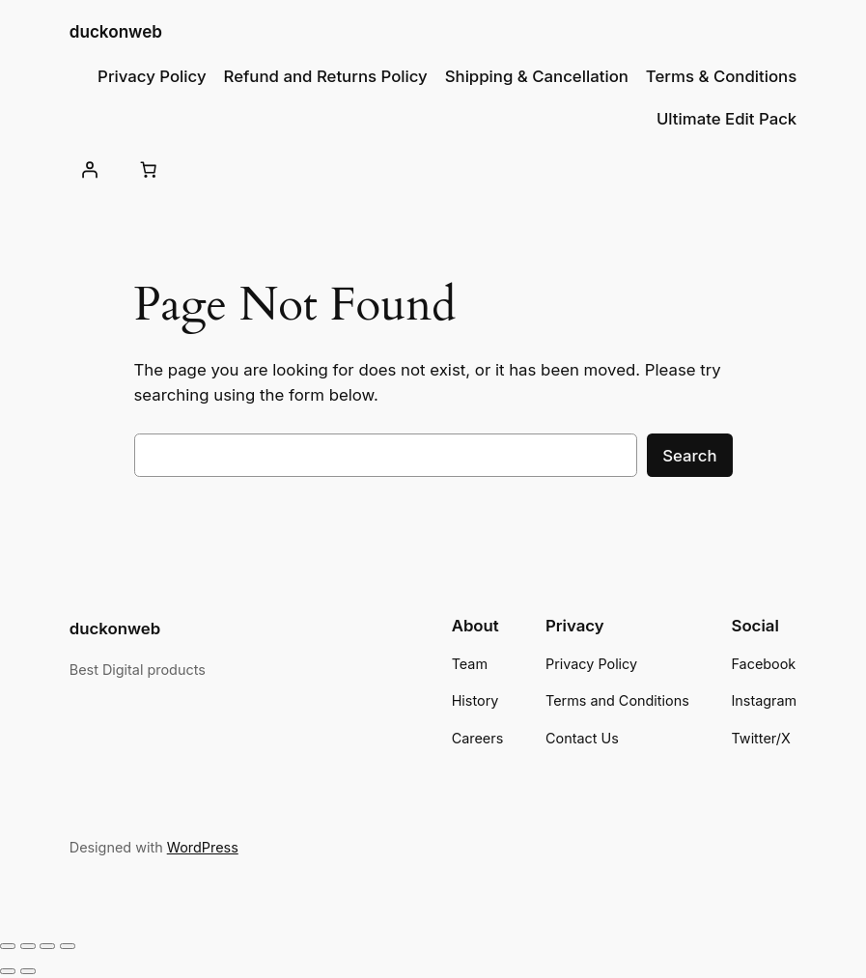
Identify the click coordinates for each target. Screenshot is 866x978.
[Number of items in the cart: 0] (148, 170)
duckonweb (116, 31)
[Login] (90, 170)
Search (689, 455)
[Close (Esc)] (67, 946)
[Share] (47, 946)
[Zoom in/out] (7, 946)
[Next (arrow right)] (28, 971)
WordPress (202, 847)
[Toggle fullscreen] (28, 946)
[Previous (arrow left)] (7, 971)
